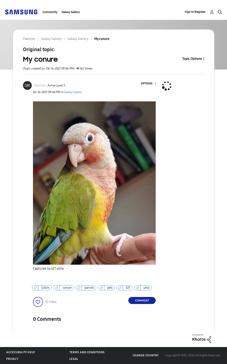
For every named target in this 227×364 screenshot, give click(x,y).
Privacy (12, 359)
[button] (148, 84)
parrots (89, 288)
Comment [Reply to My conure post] (142, 300)
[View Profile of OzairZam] (40, 85)
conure (67, 288)
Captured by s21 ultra (48, 268)
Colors (45, 288)
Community (49, 12)
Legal (73, 359)
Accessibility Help (20, 352)
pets (110, 288)
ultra (146, 288)
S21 (128, 288)
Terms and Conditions (87, 352)
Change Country (146, 355)
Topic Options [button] (192, 59)
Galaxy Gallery (71, 12)
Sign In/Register (195, 12)
